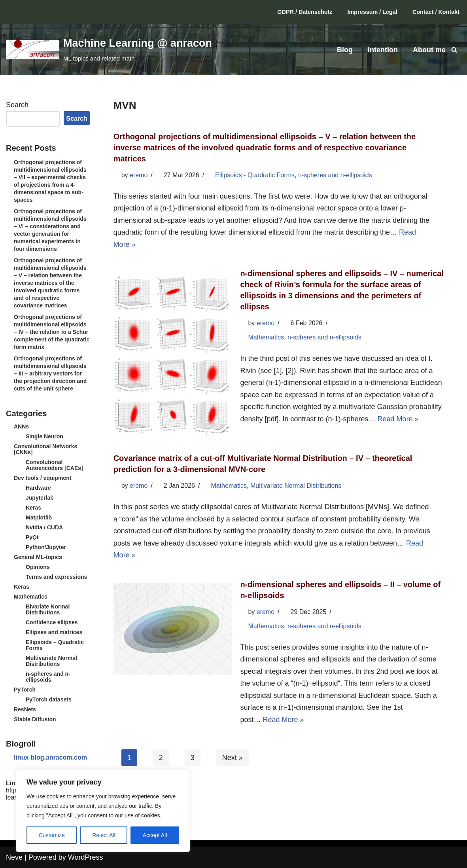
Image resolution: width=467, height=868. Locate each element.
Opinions (38, 567)
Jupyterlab (40, 498)
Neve (14, 857)
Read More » (398, 419)
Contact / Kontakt (435, 12)
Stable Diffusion (35, 719)
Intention (383, 50)
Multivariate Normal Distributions (51, 661)
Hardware (38, 488)
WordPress (85, 857)
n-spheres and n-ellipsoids (48, 677)
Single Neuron (44, 436)
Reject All (103, 835)
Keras (33, 507)
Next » (232, 758)
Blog (345, 50)
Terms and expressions (56, 577)
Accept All (155, 835)
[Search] (454, 50)
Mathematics (30, 596)
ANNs (21, 426)
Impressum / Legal (372, 12)
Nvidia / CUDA (44, 527)
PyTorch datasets (49, 699)
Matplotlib (39, 517)
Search (17, 105)
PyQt (32, 537)
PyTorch (25, 689)
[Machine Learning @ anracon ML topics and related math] (109, 49)
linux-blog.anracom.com (50, 757)
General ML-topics (38, 557)
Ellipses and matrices (54, 632)
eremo (138, 175)
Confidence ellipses (52, 622)
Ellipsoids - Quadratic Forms (255, 175)
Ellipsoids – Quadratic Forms (55, 645)
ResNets (25, 709)
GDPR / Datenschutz (304, 12)
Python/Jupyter (46, 547)
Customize (52, 835)
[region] (103, 810)
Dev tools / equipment (42, 478)
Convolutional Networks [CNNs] (45, 449)
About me (429, 50)
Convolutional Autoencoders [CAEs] (54, 465)
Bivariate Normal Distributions (48, 609)
